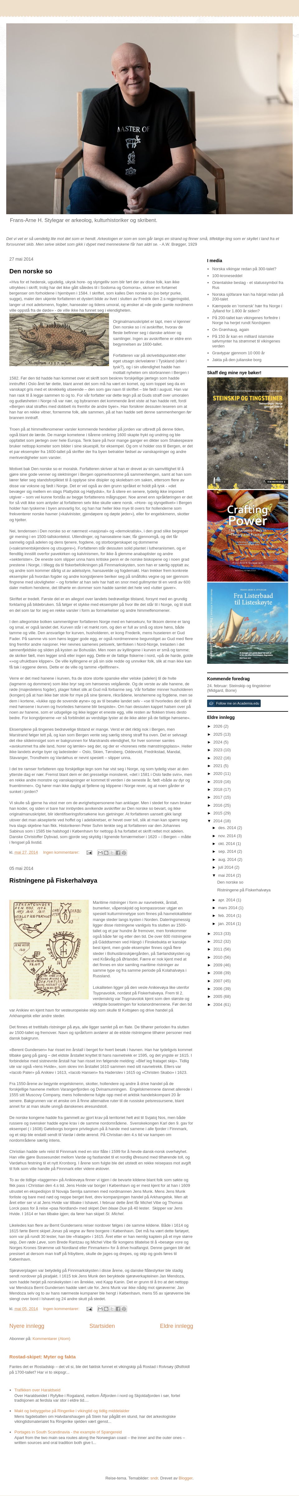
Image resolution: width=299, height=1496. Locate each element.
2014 (218, 821)
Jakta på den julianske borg (236, 359)
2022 (218, 758)
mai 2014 (227, 875)
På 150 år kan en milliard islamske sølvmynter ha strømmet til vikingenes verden (246, 341)
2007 (218, 981)
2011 (218, 949)
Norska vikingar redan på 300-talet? (244, 269)
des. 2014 (227, 827)
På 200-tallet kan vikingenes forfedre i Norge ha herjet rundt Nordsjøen (246, 320)
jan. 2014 (227, 923)
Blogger (185, 1478)
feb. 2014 (227, 915)
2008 (218, 972)
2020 (218, 773)
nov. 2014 (227, 835)
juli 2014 (226, 867)
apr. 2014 (227, 900)
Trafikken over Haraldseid (37, 1390)
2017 (218, 797)
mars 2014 (228, 907)
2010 (218, 957)
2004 (218, 1004)
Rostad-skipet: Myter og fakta (42, 1356)
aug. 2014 (227, 859)
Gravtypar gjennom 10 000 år (238, 353)
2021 (218, 765)
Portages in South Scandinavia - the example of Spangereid (68, 1432)
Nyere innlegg (26, 1326)
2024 (218, 742)
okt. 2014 (227, 843)
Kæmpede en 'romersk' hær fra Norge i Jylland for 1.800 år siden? (247, 308)
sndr (154, 1478)
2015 (218, 813)
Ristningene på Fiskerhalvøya (53, 880)
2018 (218, 789)
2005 (218, 996)
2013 (218, 933)
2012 (218, 941)
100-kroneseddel (227, 275)
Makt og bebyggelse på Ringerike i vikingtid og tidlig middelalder (71, 1411)
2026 (218, 726)
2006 (218, 988)
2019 (218, 781)
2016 (218, 805)
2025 (218, 734)
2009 (218, 965)
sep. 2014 (227, 851)
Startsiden (102, 1326)
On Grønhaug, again (230, 329)
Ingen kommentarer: (61, 852)
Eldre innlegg (176, 1326)
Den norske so (30, 271)
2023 (218, 750)
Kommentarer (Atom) (51, 1338)
